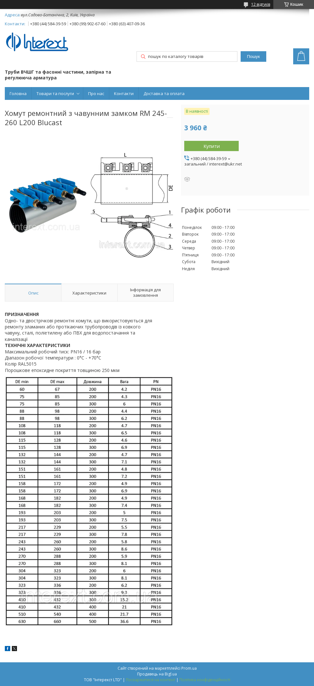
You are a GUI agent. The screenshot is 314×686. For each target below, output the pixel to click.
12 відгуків (260, 4)
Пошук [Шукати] (253, 56)
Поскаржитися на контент (150, 679)
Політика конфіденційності (204, 679)
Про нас (96, 93)
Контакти (124, 93)
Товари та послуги (55, 93)
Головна (18, 93)
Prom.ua (189, 668)
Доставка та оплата (164, 93)
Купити (211, 146)
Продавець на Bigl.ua (157, 674)
